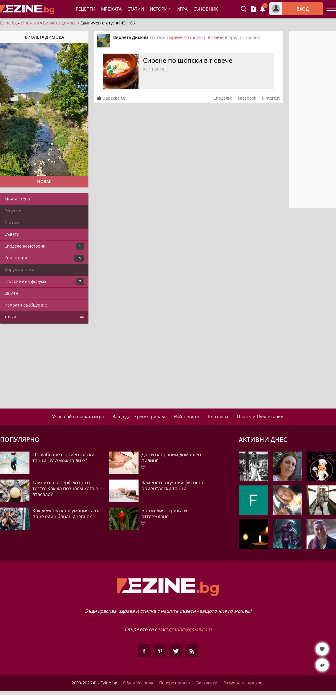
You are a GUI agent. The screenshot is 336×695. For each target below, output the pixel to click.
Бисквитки (207, 683)
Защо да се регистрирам (139, 416)
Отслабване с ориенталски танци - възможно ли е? (63, 457)
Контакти (218, 416)
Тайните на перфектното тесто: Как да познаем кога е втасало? (65, 488)
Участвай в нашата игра (78, 416)
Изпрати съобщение (25, 305)
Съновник (205, 9)
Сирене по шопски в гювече (197, 37)
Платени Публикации (260, 416)
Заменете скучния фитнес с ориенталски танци (173, 485)
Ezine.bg (8, 23)
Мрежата (30, 23)
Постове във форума (44, 281)
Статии (135, 9)
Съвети (11, 234)
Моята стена (17, 199)
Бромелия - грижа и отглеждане (164, 513)
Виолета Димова (60, 23)
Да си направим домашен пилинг (171, 457)
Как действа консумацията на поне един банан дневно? (66, 513)
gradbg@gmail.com (190, 629)
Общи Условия (138, 683)
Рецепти (85, 9)
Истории (160, 9)
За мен (11, 293)
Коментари (44, 258)
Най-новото (186, 416)
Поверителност (174, 683)
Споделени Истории (44, 246)
